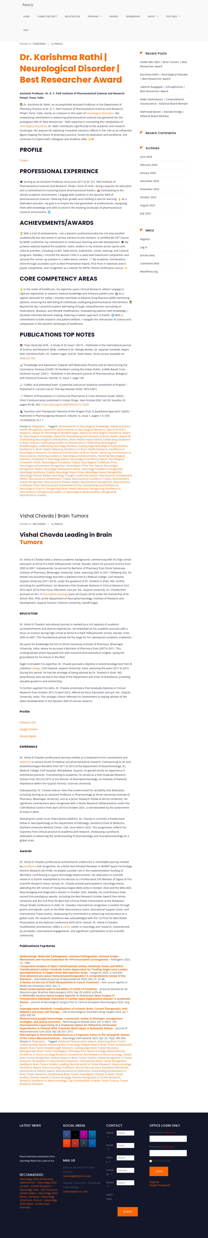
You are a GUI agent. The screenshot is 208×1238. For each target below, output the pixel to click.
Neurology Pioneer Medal (35, 475)
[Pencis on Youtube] (75, 1143)
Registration (72, 16)
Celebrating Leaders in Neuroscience (63, 442)
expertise (25, 762)
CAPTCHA (109, 1197)
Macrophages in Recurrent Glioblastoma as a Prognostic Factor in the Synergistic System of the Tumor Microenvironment (75, 1036)
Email (109, 1147)
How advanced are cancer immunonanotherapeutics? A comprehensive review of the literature (72, 977)
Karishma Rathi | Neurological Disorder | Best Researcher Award (164, 76)
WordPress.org (149, 271)
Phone (109, 1159)
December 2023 (149, 181)
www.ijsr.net (27, 358)
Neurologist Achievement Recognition (42, 465)
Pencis (27, 4)
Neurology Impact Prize (70, 472)
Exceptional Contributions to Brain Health (73, 452)
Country (110, 1172)
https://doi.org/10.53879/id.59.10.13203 (65, 404)
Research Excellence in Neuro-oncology (43, 1080)
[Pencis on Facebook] (67, 1135)
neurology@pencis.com (77, 1176)
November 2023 (149, 189)
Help (26, 30)
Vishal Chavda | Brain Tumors (54, 516)
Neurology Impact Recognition (103, 472)
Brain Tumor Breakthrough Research (51, 1048)
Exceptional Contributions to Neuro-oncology (95, 1054)
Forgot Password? (159, 1183)
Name (110, 1135)
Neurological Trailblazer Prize (99, 462)
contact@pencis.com (75, 1191)
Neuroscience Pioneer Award (61, 482)
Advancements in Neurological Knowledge (83, 426)
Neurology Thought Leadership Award (74, 475)
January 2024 (148, 173)
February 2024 (148, 164)
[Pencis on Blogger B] (67, 1143)
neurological (94, 113)
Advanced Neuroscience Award (77, 1041)
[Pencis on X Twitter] (75, 1135)
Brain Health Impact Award (85, 439)
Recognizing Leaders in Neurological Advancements (69, 492)
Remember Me (162, 1161)
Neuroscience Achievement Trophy (50, 478)
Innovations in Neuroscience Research (55, 1061)
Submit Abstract (47, 16)
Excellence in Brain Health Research (86, 449)
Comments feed (149, 263)
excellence (29, 866)
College (35, 668)
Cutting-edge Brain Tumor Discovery (96, 1048)
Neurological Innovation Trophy (61, 462)
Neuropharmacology (55, 594)
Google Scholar (29, 729)
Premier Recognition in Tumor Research (96, 1077)
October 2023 (148, 197)
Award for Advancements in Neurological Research (74, 429)
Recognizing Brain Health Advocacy (67, 488)
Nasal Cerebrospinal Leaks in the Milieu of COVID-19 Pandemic (58, 989)
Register (145, 239)
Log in (143, 247)
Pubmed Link (27, 722)
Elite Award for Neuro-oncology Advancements (97, 1051)
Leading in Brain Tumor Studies (39, 1064)
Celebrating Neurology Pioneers (58, 446)
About (151, 16)
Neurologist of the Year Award (84, 465)
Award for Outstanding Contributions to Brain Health (86, 436)
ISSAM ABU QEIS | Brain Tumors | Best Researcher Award (163, 64)
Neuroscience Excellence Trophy (91, 478)
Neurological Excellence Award (88, 459)
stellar (67, 926)
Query (110, 1184)
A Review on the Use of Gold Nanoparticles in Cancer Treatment (59, 982)
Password (161, 1147)
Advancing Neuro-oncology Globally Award (73, 1044)
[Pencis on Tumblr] (84, 1143)
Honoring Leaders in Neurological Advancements (67, 456)
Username (162, 1132)
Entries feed (147, 255)
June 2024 (146, 156)
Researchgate (28, 736)
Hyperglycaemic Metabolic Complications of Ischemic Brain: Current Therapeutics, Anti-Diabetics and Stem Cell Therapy (74, 1010)
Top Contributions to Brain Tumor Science (93, 1080)
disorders (108, 113)
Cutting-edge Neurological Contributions (103, 446)
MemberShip (133, 16)
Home (26, 16)
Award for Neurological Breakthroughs (55, 433)
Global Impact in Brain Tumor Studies (73, 1057)
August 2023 (147, 205)
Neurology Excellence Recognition (102, 469)
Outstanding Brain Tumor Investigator (71, 1074)
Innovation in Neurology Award (50, 459)
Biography (38, 426)
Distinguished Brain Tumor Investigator (43, 1051)
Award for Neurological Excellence (100, 433)
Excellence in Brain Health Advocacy (41, 449)
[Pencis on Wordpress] (92, 1143)
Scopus (24, 160)
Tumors (31, 542)
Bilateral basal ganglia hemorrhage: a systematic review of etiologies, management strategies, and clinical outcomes (71, 1020)
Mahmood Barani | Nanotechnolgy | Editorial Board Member (162, 114)
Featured (171, 16)
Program (93, 16)
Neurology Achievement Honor (62, 469)
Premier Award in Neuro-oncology (50, 1077)
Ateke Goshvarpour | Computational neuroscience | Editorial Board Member (164, 101)
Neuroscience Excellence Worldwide (106, 1067)
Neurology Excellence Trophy (37, 472)
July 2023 (145, 213)
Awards (113, 16)
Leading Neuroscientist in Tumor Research (85, 1064)
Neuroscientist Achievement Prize (61, 485)
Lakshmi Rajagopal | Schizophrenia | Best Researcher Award (162, 89)
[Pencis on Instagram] (84, 1135)
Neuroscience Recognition (96, 482)
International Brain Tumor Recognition (103, 1061)
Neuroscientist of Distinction (73, 1071)
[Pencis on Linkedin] (92, 1135)
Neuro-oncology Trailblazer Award (62, 1067)
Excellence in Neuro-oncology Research (43, 1054)
